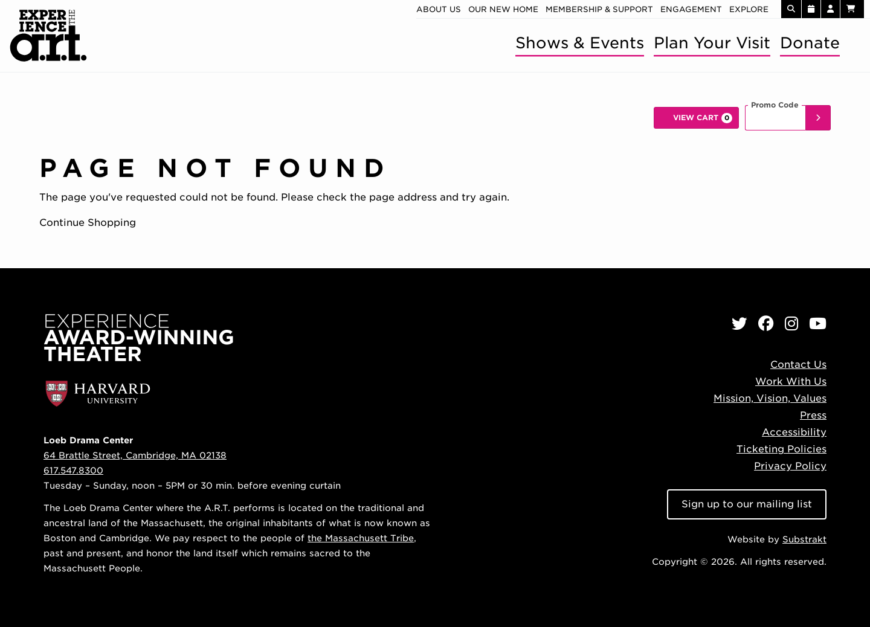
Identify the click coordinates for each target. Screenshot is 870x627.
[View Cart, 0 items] (696, 118)
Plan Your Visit (712, 42)
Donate (810, 42)
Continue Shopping (87, 222)
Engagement (691, 9)
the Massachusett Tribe (361, 538)
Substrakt (804, 539)
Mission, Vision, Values (770, 398)
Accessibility (794, 432)
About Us (438, 9)
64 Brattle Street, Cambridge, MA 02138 (135, 455)
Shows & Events (579, 42)
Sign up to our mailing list (747, 504)
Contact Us (798, 364)
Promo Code (775, 105)
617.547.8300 (73, 470)
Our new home (503, 9)
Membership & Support (599, 9)
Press (813, 415)
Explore (748, 9)
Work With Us (790, 381)
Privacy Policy (790, 466)
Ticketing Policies (781, 449)
